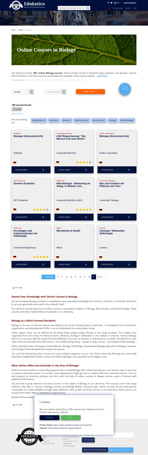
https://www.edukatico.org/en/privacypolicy (72, 425)
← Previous (48, 277)
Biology (24, 91)
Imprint (66, 445)
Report (128, 8)
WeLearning (118, 8)
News (45, 443)
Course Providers (49, 450)
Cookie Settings (68, 452)
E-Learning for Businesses (68, 439)
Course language (56, 91)
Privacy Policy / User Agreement (70, 448)
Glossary (46, 447)
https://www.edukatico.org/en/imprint (64, 428)
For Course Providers (71, 443)
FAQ (134, 8)
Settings (49, 417)
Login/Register (129, 2)
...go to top (17, 287)
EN (117, 2)
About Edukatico (69, 436)
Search (108, 8)
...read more (101, 75)
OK (71, 417)
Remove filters (17, 113)
